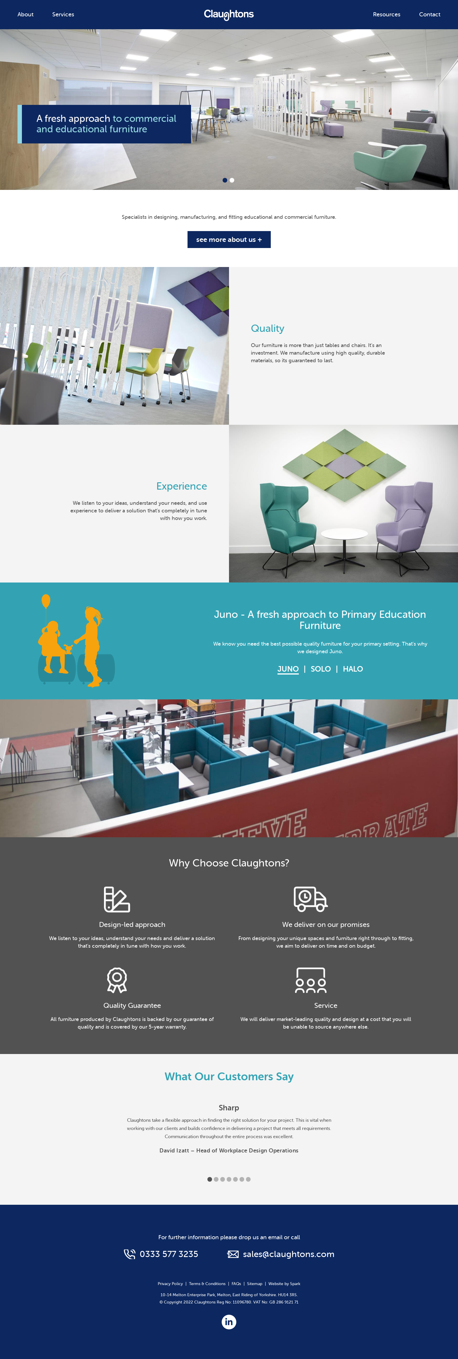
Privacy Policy (170, 1284)
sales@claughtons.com (288, 1254)
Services (63, 14)
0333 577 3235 (169, 1254)
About (26, 14)
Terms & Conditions (207, 1284)
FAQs (236, 1284)
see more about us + (229, 239)
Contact (429, 14)
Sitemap (254, 1284)
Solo (321, 669)
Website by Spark (284, 1284)
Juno (288, 669)
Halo (353, 669)
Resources (386, 14)
